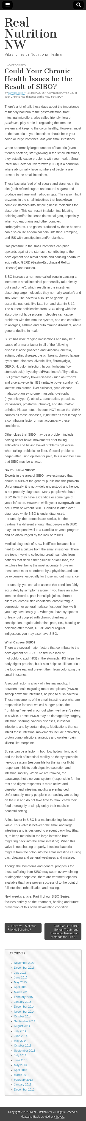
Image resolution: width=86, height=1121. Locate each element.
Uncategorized (15, 65)
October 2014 (22, 1016)
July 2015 (20, 972)
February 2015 (23, 997)
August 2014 (22, 1026)
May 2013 (20, 1065)
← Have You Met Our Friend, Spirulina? (22, 927)
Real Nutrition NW (31, 34)
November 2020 (24, 962)
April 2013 (20, 1070)
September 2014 (24, 1021)
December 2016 (24, 967)
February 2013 (23, 1079)
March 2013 (21, 1075)
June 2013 (21, 1060)
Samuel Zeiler (16, 92)
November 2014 (24, 1011)
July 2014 (20, 1031)
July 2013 (20, 1055)
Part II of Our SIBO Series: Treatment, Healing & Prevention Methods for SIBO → (64, 931)
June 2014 (21, 1036)
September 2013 (24, 1050)
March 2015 (21, 992)
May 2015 (20, 982)
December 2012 (24, 1089)
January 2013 (22, 1084)
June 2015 (21, 977)
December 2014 (24, 1006)
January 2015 (22, 1001)
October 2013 (22, 1045)
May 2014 (20, 1040)
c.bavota (59, 1116)
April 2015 (20, 987)
